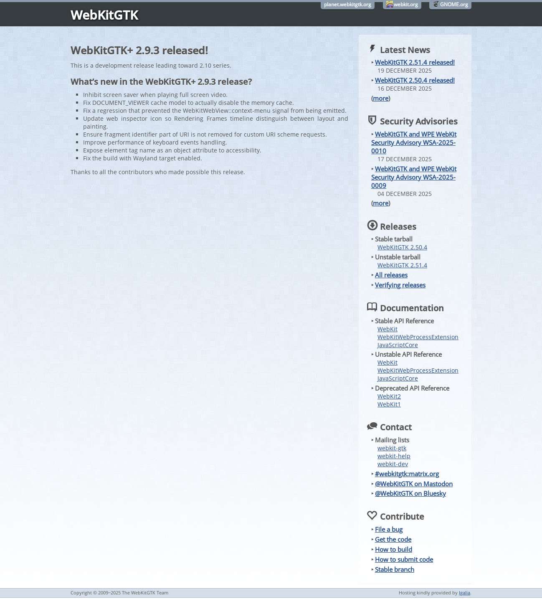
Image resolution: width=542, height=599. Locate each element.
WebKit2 (389, 396)
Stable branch (394, 569)
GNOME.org (454, 4)
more (380, 98)
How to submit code (404, 559)
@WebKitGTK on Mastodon (414, 484)
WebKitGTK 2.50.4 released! (415, 80)
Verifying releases (400, 285)
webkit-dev (392, 464)
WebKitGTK (104, 14)
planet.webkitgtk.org (347, 4)
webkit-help (393, 456)
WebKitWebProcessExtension (417, 337)
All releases (391, 275)
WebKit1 (389, 404)
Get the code (393, 539)
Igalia (464, 592)
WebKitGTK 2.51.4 (402, 265)
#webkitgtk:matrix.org (407, 474)
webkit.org (406, 4)
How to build (393, 549)
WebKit (387, 329)
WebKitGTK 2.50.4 (402, 247)
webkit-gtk (391, 448)
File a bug (389, 529)
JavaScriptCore (397, 345)
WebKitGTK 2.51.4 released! (415, 62)
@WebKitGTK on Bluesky (410, 493)
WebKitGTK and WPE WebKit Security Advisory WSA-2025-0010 (413, 142)
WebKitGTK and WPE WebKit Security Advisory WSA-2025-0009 (413, 177)
